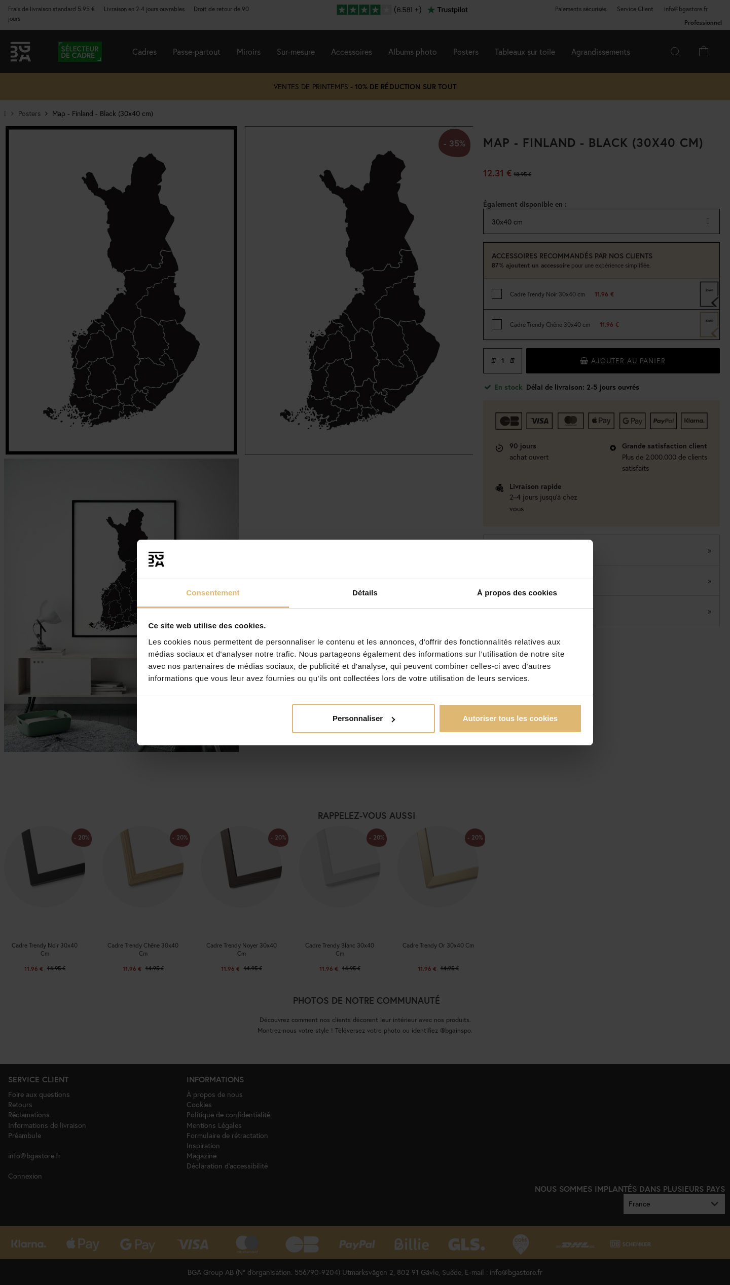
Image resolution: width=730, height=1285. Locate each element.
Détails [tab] (365, 592)
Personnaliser (364, 718)
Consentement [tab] (212, 592)
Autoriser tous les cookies (510, 718)
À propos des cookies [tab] (517, 592)
